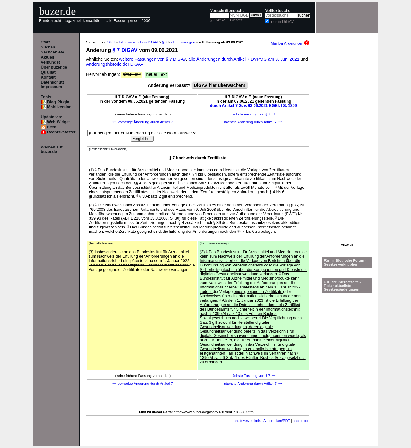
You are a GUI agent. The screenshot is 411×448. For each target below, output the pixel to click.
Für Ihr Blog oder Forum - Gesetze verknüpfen (345, 262)
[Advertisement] (347, 148)
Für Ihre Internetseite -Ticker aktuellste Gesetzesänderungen (342, 285)
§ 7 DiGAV (125, 50)
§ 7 (164, 42)
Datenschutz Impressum (52, 84)
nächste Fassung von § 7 (253, 114)
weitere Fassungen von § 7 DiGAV (152, 59)
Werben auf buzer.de (51, 149)
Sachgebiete (52, 52)
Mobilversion (59, 107)
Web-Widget (58, 122)
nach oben (301, 421)
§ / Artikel (218, 20)
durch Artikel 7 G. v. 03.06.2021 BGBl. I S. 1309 (253, 106)
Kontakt (48, 77)
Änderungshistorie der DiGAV (115, 64)
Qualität (48, 72)
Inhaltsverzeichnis (247, 421)
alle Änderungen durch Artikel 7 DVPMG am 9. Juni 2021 (244, 59)
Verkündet (50, 62)
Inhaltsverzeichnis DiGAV (138, 42)
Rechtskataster (61, 132)
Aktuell (47, 57)
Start (45, 42)
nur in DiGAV (282, 22)
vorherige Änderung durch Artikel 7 (142, 122)
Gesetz (236, 20)
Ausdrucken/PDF (276, 421)
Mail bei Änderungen (290, 43)
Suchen (48, 47)
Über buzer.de (54, 67)
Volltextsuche (277, 10)
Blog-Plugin (58, 102)
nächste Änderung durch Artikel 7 (253, 122)
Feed (51, 127)
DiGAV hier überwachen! (219, 85)
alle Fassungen (183, 42)
